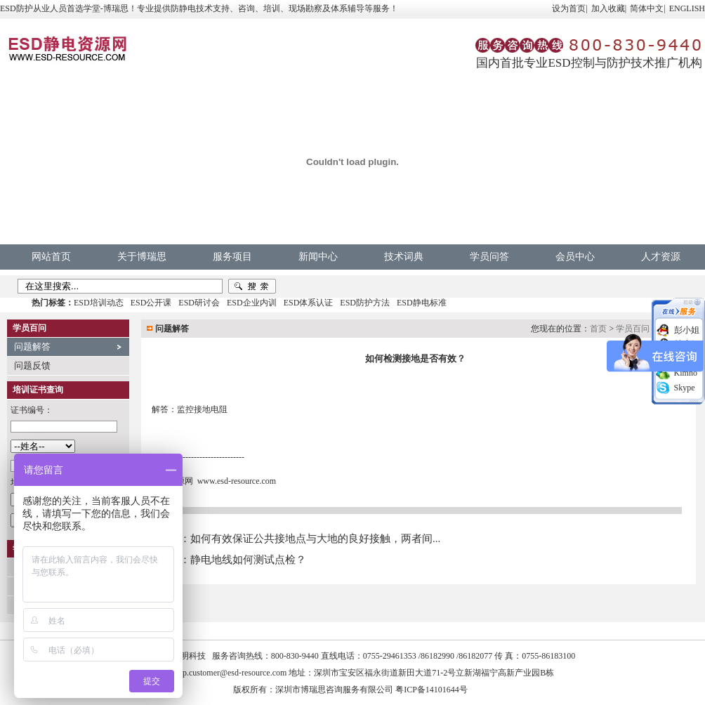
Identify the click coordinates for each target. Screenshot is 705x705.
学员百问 (633, 329)
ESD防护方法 (365, 303)
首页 (598, 329)
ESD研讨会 (199, 303)
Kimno (685, 373)
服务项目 (232, 256)
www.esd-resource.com (237, 481)
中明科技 (189, 656)
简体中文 (647, 8)
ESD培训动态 (99, 303)
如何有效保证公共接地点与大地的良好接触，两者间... (315, 538)
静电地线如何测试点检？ (248, 559)
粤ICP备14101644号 (431, 689)
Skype (684, 388)
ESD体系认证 (309, 303)
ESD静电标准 (422, 303)
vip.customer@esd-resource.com (231, 673)
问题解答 (32, 346)
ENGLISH (687, 8)
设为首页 (569, 8)
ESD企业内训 (252, 303)
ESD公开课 (151, 303)
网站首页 (51, 256)
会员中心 (575, 256)
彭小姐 (686, 330)
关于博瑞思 (141, 256)
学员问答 (489, 256)
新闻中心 (318, 256)
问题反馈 (32, 365)
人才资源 (660, 256)
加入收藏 (608, 8)
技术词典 (403, 256)
